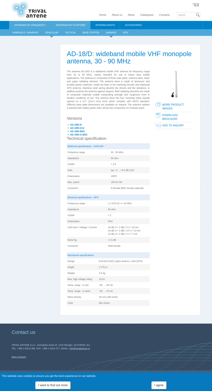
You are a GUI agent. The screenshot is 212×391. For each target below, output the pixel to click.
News (131, 14)
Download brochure (170, 117)
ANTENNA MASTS (105, 25)
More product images (173, 106)
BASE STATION (91, 32)
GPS (125, 32)
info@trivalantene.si (79, 348)
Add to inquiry (173, 125)
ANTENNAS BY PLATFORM (70, 25)
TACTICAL (70, 32)
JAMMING (111, 32)
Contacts (164, 14)
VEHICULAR (51, 32)
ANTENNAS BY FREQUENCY (30, 25)
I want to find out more (53, 385)
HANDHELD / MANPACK (25, 32)
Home (102, 14)
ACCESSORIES (133, 25)
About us (117, 14)
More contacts (19, 357)
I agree (159, 385)
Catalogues (147, 14)
